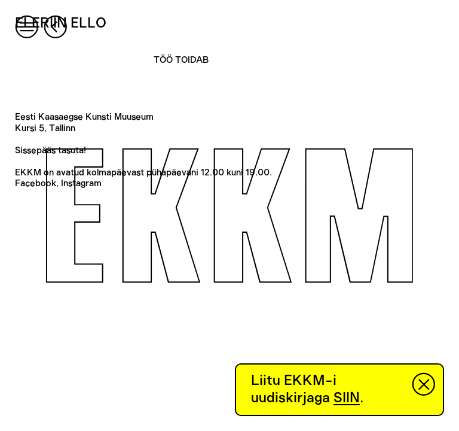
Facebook (35, 183)
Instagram (81, 183)
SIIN (346, 398)
